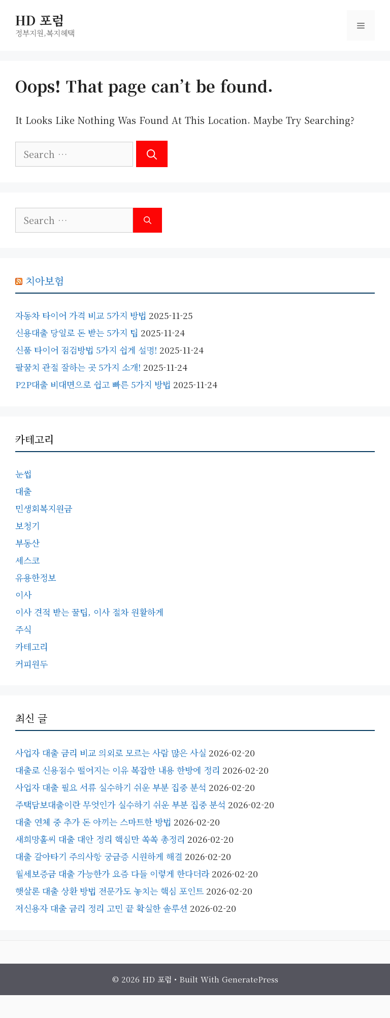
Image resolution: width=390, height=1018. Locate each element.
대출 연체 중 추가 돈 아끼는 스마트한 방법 (93, 821)
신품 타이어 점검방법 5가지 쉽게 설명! (86, 349)
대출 (23, 491)
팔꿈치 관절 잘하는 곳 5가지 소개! (78, 367)
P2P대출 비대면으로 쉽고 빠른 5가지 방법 (93, 384)
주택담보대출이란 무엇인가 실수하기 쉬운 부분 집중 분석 (120, 804)
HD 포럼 (39, 20)
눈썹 (23, 473)
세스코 (27, 560)
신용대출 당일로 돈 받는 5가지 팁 (76, 332)
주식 (23, 629)
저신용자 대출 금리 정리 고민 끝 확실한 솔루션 (101, 908)
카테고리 (31, 646)
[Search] (152, 154)
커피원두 (31, 663)
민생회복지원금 (43, 508)
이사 (23, 594)
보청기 (27, 525)
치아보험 (44, 280)
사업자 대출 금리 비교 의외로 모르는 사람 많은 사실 (110, 752)
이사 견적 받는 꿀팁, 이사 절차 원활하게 (89, 612)
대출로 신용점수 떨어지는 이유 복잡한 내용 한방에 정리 (117, 770)
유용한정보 (35, 577)
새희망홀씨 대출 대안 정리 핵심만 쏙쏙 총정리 (100, 839)
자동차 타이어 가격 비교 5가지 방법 (80, 315)
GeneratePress (250, 979)
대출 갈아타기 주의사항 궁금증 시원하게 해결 (98, 856)
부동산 (27, 542)
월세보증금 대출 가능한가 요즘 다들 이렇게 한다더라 (112, 873)
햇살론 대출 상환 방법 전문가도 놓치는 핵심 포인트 (109, 890)
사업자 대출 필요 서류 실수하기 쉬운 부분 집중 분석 (110, 787)
